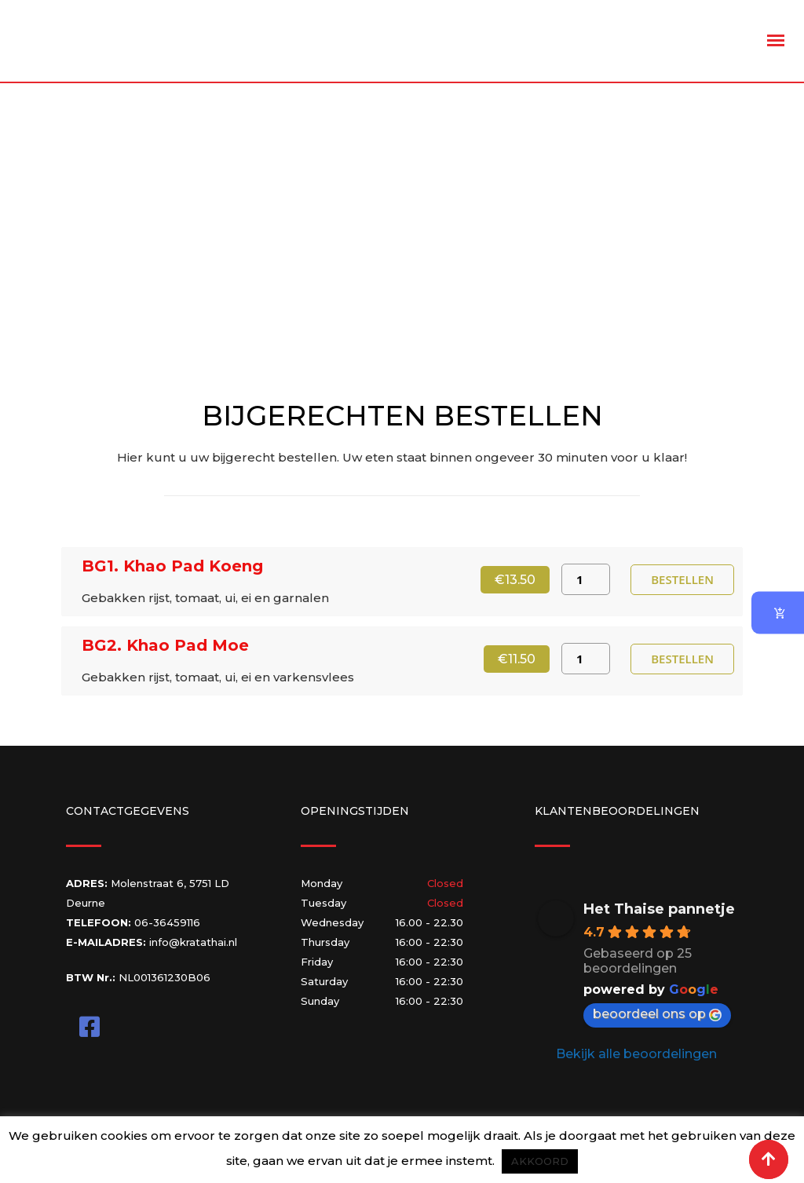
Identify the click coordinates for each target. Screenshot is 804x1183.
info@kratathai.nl (193, 942)
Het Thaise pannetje (659, 909)
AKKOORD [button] (539, 1161)
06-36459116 (167, 922)
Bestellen (682, 578)
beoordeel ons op (657, 1013)
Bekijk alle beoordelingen (636, 1053)
